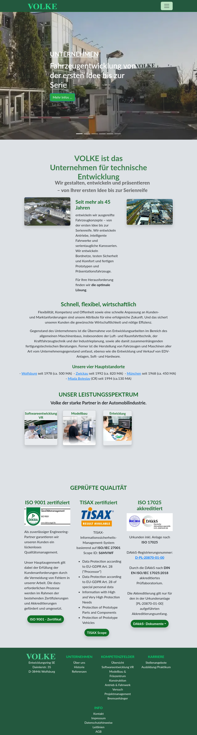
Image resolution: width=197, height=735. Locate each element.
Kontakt (98, 713)
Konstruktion (117, 680)
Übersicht (117, 662)
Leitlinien (98, 727)
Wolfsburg (29, 373)
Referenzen (79, 671)
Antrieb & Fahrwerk (117, 685)
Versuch (117, 689)
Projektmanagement (117, 694)
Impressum (98, 718)
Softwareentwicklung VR (118, 667)
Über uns (79, 662)
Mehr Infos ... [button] (62, 97)
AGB (99, 731)
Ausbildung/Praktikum (156, 667)
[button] (15, 76)
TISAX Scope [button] (97, 639)
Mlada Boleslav (79, 378)
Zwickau (82, 373)
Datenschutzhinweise (98, 722)
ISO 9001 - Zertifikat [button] (45, 625)
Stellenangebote (156, 662)
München (134, 373)
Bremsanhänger (117, 698)
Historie (79, 667)
